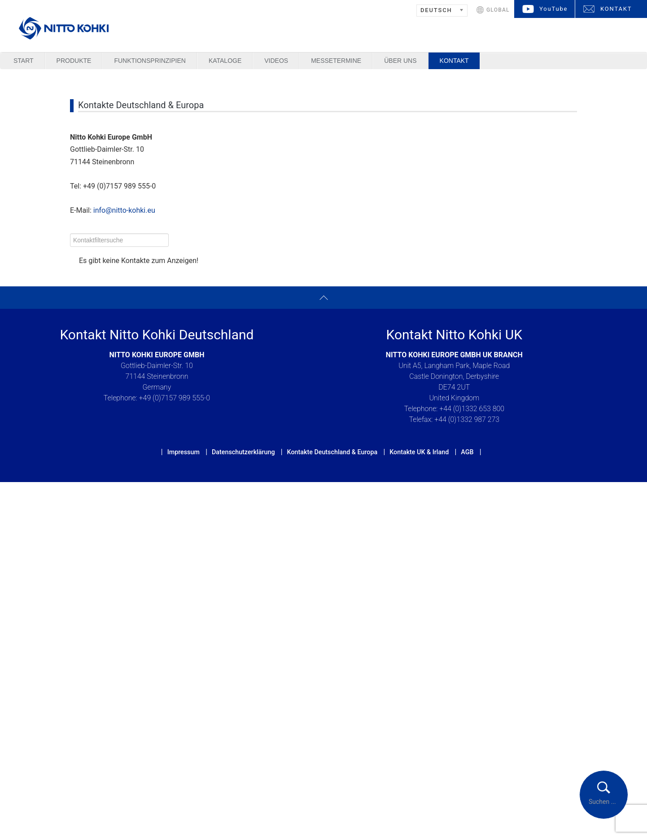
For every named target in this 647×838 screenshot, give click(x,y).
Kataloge (225, 60)
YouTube (553, 8)
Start (23, 60)
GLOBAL (498, 10)
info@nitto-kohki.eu (124, 210)
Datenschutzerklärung (243, 452)
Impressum (183, 452)
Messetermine (336, 60)
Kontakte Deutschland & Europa (332, 452)
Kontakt (454, 60)
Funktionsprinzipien (149, 60)
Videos (276, 60)
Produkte (74, 60)
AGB (467, 452)
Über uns (400, 60)
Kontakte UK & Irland (419, 452)
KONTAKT (616, 8)
